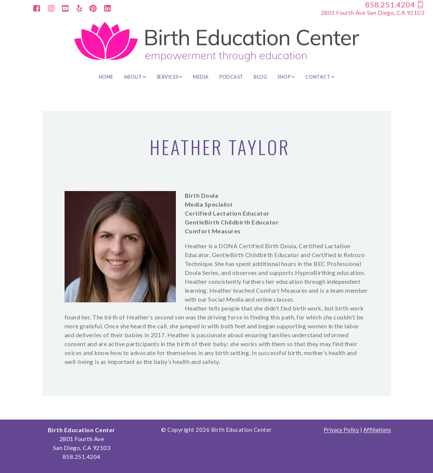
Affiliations (377, 430)
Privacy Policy (341, 430)
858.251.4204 (394, 4)
